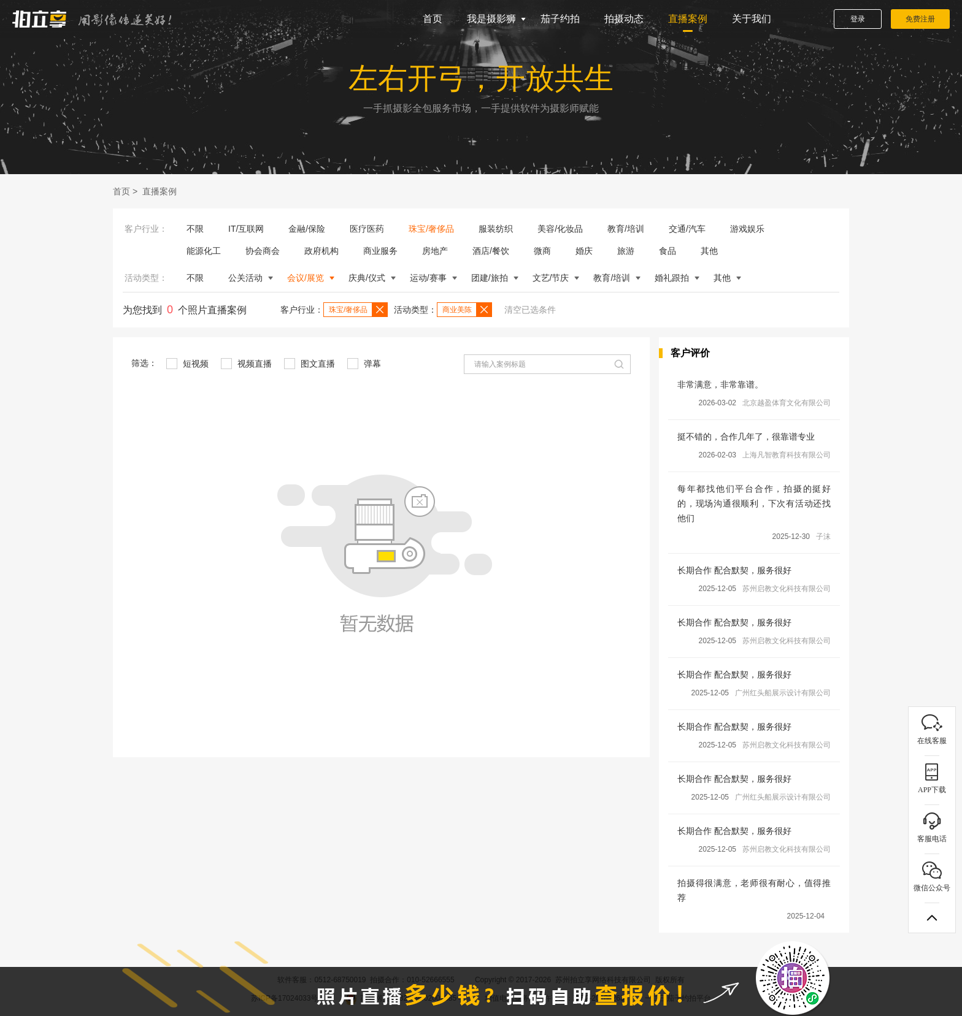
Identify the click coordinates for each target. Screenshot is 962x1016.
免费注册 (920, 19)
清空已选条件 (530, 310)
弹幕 (364, 363)
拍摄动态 (624, 18)
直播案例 (687, 18)
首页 (432, 18)
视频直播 (246, 363)
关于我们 (751, 18)
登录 (857, 19)
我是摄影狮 (491, 18)
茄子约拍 (560, 18)
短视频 (187, 363)
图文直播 (309, 363)
